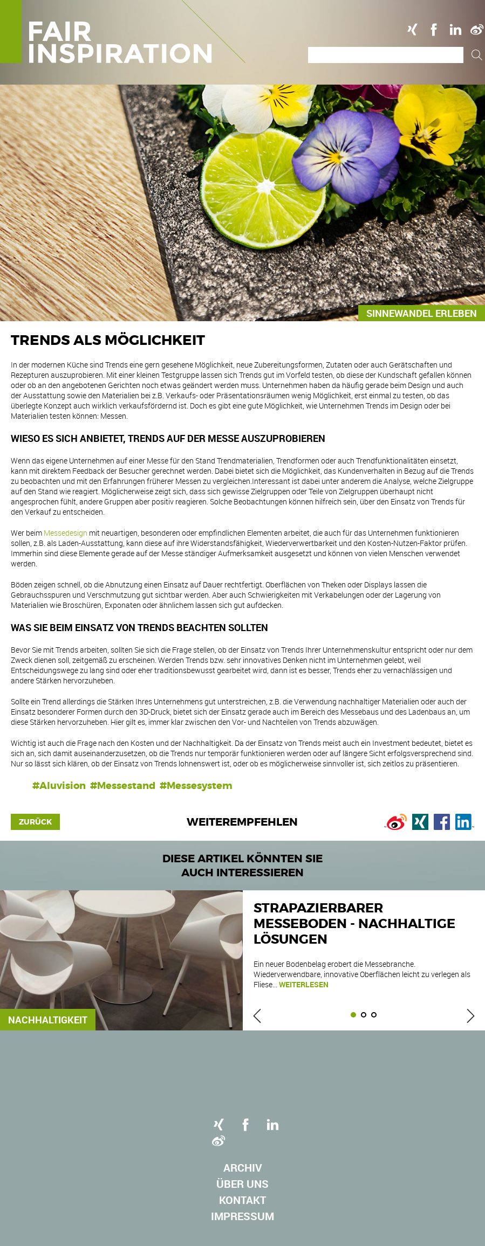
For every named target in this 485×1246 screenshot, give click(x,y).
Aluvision (62, 785)
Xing (412, 30)
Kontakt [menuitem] (242, 1200)
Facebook (434, 30)
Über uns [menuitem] (242, 1183)
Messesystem (200, 785)
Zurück (35, 822)
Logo (122, 31)
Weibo (477, 30)
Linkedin (455, 30)
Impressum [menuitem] (242, 1216)
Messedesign (66, 533)
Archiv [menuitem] (242, 1167)
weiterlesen (304, 984)
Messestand (126, 785)
